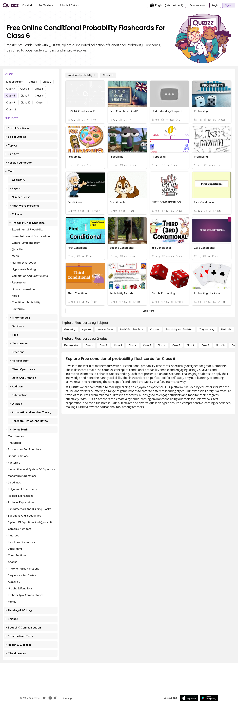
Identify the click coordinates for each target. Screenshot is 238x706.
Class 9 (10, 102)
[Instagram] (55, 698)
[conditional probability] (81, 75)
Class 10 (25, 102)
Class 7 (24, 95)
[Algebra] (86, 329)
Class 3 (10, 88)
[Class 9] (205, 345)
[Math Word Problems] (132, 329)
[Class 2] (103, 345)
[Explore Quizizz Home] (11, 5)
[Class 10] (220, 345)
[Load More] (148, 310)
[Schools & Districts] (69, 5)
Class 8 (39, 95)
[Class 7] (176, 345)
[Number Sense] (105, 329)
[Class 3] (117, 345)
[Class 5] (147, 345)
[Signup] (228, 5)
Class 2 (47, 81)
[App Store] (189, 698)
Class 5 (39, 88)
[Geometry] (69, 329)
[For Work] (27, 5)
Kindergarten (14, 81)
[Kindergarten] (71, 345)
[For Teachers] (46, 5)
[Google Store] (209, 698)
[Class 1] (89, 345)
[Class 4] (132, 345)
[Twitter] (44, 698)
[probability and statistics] (179, 329)
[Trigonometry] (207, 329)
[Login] (215, 5)
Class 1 (33, 81)
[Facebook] (50, 698)
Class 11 (40, 102)
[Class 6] (108, 75)
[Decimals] (226, 329)
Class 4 (24, 88)
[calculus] (154, 329)
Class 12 (11, 109)
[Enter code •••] (197, 5)
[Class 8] (190, 345)
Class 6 (10, 95)
